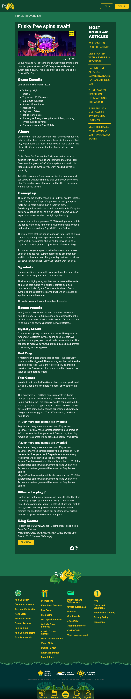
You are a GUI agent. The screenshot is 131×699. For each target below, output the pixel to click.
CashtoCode (73, 630)
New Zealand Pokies (52, 638)
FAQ (96, 600)
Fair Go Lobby (22, 599)
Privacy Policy (101, 617)
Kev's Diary (20, 614)
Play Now (26, 542)
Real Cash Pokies (50, 652)
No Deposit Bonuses (51, 619)
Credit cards (73, 616)
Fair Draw (46, 610)
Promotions (47, 600)
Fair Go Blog (21, 628)
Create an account (24, 604)
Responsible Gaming (104, 612)
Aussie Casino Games (48, 632)
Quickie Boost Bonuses (48, 625)
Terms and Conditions (99, 606)
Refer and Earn (23, 618)
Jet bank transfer (76, 625)
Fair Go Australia (23, 637)
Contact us (99, 622)
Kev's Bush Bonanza (51, 605)
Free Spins (46, 615)
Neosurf (71, 611)
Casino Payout (48, 648)
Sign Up (122, 6)
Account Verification (25, 609)
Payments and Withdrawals (74, 601)
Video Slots (47, 643)
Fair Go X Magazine (25, 632)
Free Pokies (47, 657)
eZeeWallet (73, 621)
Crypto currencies (76, 607)
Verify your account (77, 635)
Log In (106, 6)
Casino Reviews (23, 623)
